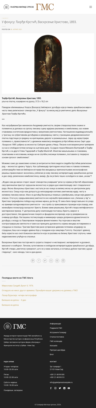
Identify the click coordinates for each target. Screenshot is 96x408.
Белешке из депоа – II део (14, 300)
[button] (90, 7)
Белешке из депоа (10, 305)
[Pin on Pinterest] (57, 261)
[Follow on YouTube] (69, 388)
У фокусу (5, 18)
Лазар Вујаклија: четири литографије (19, 295)
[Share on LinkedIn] (63, 261)
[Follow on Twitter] (60, 388)
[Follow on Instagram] (55, 388)
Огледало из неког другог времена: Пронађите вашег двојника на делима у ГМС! (40, 290)
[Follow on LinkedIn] (64, 388)
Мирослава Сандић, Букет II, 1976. (18, 286)
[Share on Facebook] (39, 261)
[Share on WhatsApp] (33, 261)
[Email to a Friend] (51, 261)
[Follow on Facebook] (51, 388)
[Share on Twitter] (45, 261)
